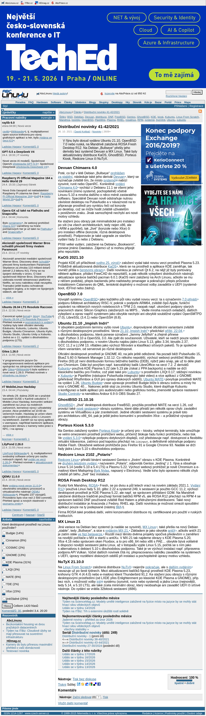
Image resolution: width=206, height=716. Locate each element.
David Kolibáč (82, 131)
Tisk (105, 697)
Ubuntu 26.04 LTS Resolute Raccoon (27, 307)
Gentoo (131, 116)
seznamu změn (12, 503)
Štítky (62, 116)
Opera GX (9, 225)
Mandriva (64, 119)
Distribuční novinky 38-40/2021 (89, 639)
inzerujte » (47, 117)
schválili (44, 261)
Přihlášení (180, 106)
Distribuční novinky (86, 632)
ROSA (93, 485)
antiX (171, 530)
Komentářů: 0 (31, 146)
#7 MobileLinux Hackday (19, 386)
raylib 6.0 (8, 122)
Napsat (30, 514)
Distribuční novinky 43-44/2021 (89, 642)
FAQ (30, 102)
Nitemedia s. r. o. (86, 713)
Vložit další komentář (73, 703)
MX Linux (149, 527)
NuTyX (126, 567)
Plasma (111, 119)
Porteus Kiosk (109, 430)
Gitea (11, 369)
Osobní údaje (194, 713)
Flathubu (46, 228)
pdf (37, 196)
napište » (48, 112)
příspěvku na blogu (14, 375)
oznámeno (15, 222)
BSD (70, 116)
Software (56, 102)
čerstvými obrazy (92, 270)
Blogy (92, 102)
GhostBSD (143, 116)
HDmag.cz (42, 3)
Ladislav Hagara (11, 146)
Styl (5, 106)
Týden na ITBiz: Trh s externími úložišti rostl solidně (95, 611)
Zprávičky (9, 112)
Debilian (78, 116)
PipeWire (100, 119)
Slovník (137, 102)
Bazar (158, 102)
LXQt (8, 569)
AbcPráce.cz (59, 3)
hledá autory (60, 93)
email (27, 316)
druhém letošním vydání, (80, 463)
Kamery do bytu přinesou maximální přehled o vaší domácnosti (29, 646)
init (99, 581)
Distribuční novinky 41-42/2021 (102, 112)
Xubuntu (67, 375)
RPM (140, 119)
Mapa (187, 102)
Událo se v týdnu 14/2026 (78, 608)
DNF (110, 116)
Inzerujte (110, 93)
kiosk (161, 116)
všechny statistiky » (76, 629)
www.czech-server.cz (37, 713)
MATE (8, 577)
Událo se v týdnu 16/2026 (78, 657)
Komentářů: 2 (31, 346)
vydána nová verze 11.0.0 (24, 485)
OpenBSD (88, 119)
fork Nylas (102, 470)
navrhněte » (46, 519)
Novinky (96, 131)
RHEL (120, 119)
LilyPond (8, 453)
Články (68, 102)
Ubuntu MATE (153, 379)
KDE (153, 116)
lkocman (7, 439)
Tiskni (62, 684)
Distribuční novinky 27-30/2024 (82, 645)
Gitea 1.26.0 (10, 351)
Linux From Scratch (187, 116)
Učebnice (80, 102)
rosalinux (131, 119)
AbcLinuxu (14, 620)
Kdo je (148, 102)
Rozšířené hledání (176, 96)
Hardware (42, 102)
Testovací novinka (17, 651)
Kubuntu (170, 116)
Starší (41, 514)
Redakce (147, 713)
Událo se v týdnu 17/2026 (78, 654)
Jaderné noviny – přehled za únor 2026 (87, 619)
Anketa (7, 519)
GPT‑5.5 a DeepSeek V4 (18, 151)
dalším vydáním (180, 567)
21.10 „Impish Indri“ (134, 331)
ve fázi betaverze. (90, 534)
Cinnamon (11, 540)
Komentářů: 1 (22, 439)
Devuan (89, 116)
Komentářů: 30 (11, 610)
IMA (118, 507)
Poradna (20, 102)
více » (9, 297)
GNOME (10, 555)
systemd (149, 119)
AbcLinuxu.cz (10, 3)
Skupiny (103, 102)
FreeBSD (120, 116)
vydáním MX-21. (117, 530)
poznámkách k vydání (38, 322)
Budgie (9, 533)
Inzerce (158, 713)
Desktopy (117, 102)
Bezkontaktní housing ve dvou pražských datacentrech (25, 626)
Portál (168, 102)
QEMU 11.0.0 (11, 476)
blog (35, 316)
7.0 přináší (189, 299)
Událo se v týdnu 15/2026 (78, 660)
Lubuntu (133, 372)
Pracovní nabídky (14, 117)
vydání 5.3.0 (71, 438)
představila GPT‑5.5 (25, 163)
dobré (190, 683)
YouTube (46, 316)
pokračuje (152, 567)
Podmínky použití (175, 713)
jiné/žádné (11, 598)
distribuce (101, 116)
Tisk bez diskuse (84, 679)
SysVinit (160, 119)
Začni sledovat (82, 697)
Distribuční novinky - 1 (76, 636)
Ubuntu (171, 119)
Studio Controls (69, 393)
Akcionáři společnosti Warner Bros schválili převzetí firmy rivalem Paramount (26, 246)
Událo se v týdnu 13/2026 (78, 667)
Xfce (7, 591)
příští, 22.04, (174, 331)
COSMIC (10, 547)
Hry (128, 102)
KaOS (112, 266)
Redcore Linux (68, 459)
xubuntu (181, 119)
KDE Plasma (13, 562)
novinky (75, 119)
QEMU (36, 491)
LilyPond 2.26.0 (12, 444)
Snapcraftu (14, 231)
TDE (7, 584)
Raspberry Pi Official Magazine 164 (28, 195)
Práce (177, 102)
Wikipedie (18, 131)
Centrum (17, 514)
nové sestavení (87, 408)
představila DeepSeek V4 (31, 166)
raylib (6, 131)
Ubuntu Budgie (91, 383)
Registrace (196, 106)
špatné (179, 683)
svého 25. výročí (108, 263)
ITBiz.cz (27, 3)
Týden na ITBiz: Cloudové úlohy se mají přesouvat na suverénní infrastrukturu (28, 634)
